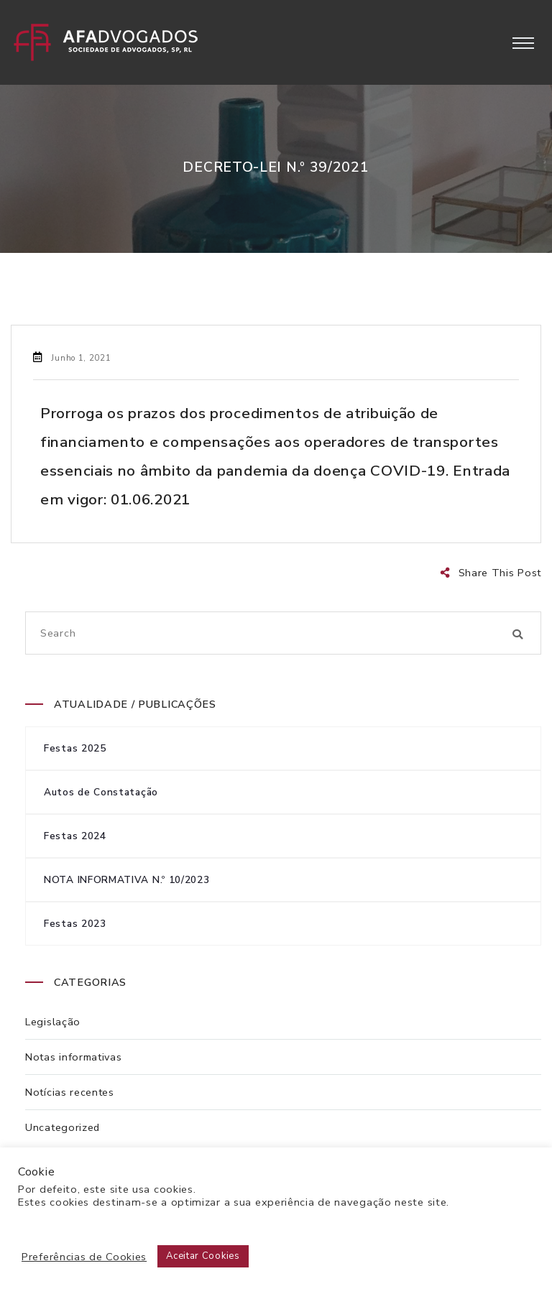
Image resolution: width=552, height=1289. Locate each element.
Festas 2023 (75, 923)
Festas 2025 (75, 748)
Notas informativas (73, 1057)
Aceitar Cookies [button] (203, 1255)
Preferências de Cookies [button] (84, 1256)
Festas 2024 (75, 836)
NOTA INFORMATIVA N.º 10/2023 (127, 880)
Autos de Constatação (101, 792)
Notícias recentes (69, 1092)
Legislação (52, 1022)
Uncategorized (62, 1127)
